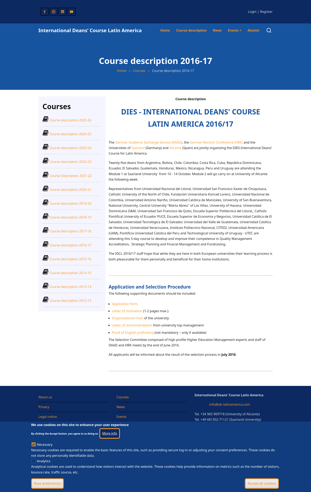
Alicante (175, 148)
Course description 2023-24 (70, 148)
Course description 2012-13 (70, 300)
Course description (191, 30)
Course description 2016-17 (70, 245)
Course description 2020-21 (70, 189)
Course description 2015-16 (70, 259)
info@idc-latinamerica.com (229, 404)
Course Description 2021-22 (70, 176)
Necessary (45, 451)
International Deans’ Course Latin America (90, 30)
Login (252, 11)
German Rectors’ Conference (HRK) (216, 142)
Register (266, 11)
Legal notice (47, 416)
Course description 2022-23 (70, 161)
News (217, 30)
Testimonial (125, 426)
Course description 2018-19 (70, 217)
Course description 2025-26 (70, 120)
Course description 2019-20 (70, 203)
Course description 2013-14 (70, 286)
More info (109, 440)
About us (45, 397)
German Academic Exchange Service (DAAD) (148, 142)
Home (165, 30)
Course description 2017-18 (70, 231)
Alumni (253, 30)
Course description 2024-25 (70, 134)
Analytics (44, 468)
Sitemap (44, 426)
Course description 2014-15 (70, 273)
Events (234, 30)
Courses (139, 70)
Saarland (138, 148)
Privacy (43, 407)
